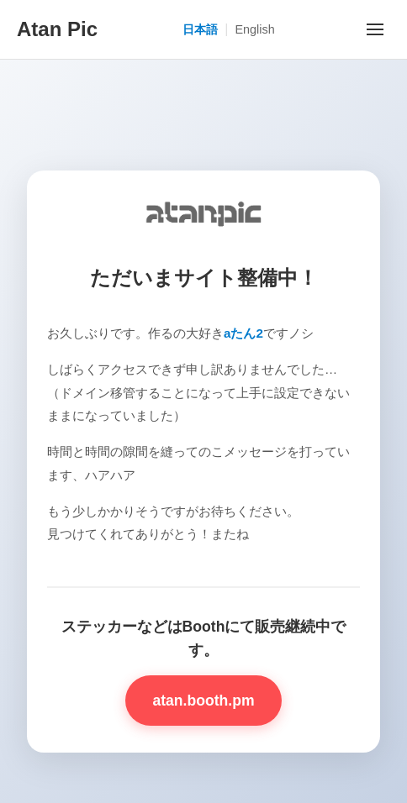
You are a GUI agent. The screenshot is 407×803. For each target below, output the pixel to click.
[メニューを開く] (375, 29)
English (254, 29)
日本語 (200, 29)
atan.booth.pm (203, 700)
